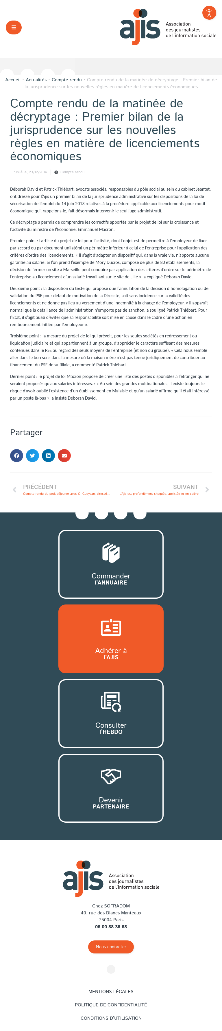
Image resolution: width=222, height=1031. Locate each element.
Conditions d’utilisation (111, 1018)
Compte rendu (72, 172)
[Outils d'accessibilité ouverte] (209, 13)
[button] (14, 27)
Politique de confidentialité (111, 1005)
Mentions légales (111, 991)
